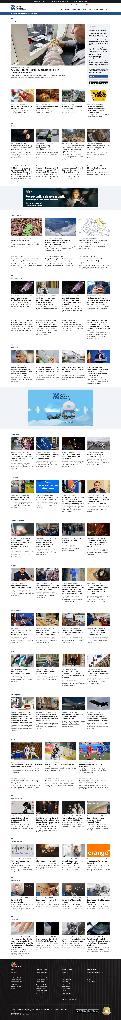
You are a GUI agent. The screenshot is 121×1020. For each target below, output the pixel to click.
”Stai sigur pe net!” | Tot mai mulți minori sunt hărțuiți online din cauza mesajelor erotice (98, 296)
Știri (61, 9)
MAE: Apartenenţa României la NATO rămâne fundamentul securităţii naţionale (98, 71)
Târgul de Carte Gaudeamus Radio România (71, 974)
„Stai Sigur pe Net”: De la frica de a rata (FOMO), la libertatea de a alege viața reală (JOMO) (22, 325)
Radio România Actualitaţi (16, 974)
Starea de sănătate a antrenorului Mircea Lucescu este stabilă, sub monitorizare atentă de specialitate (22, 366)
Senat (88, 979)
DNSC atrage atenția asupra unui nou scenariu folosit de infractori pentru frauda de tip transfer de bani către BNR (22, 174)
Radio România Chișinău (16, 984)
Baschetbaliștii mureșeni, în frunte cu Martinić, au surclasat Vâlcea (94, 784)
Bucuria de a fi (14, 897)
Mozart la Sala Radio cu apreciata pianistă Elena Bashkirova (22, 816)
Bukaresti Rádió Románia (41, 988)
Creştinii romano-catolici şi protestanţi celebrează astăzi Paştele (73, 452)
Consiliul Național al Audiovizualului (94, 983)
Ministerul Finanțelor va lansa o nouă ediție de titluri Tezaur (47, 494)
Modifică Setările (28, 1011)
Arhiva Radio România (66, 977)
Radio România (14, 815)
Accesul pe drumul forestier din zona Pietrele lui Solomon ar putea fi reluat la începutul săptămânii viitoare (73, 145)
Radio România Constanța (41, 977)
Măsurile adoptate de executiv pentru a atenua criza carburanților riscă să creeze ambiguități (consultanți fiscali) (73, 496)
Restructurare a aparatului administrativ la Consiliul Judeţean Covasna (98, 628)
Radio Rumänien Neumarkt (79, 1)
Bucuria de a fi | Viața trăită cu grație (73, 897)
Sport (89, 9)
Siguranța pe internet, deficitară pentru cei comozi (22, 295)
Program (66, 9)
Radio (19, 1011)
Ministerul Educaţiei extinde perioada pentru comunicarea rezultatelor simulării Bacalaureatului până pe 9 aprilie (22, 540)
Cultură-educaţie (14, 538)
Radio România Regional (67, 983)
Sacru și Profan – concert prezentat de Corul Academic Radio (98, 816)
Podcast (73, 9)
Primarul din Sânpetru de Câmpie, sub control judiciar (22, 582)
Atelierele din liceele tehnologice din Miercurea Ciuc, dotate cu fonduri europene (47, 628)
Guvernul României (91, 975)
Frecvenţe (20, 1009)
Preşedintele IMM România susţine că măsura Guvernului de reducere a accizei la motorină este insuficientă (98, 496)
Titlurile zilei (64, 318)
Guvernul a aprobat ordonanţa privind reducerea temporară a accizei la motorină (98, 669)
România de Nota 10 (66, 986)
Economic (64, 104)
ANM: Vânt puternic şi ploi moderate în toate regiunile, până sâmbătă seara (26, 262)
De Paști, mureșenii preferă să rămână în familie (47, 101)
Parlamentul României (91, 977)
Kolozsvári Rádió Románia (41, 990)
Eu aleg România (65, 984)
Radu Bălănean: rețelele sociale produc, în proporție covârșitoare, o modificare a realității (73, 297)
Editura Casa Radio (66, 975)
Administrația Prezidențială (92, 974)
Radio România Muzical (16, 979)
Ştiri (52, 1009)
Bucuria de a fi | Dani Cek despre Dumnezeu (98, 897)
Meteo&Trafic (59, 1009)
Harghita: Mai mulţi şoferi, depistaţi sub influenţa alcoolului (98, 56)
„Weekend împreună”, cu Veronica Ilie (22, 858)
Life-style (95, 9)
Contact (46, 1009)
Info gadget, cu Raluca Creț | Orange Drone (98, 858)
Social (37, 104)
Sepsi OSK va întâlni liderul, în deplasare (60, 783)
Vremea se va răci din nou (26, 232)
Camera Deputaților (91, 981)
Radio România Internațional (17, 981)
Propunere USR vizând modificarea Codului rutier (22, 668)
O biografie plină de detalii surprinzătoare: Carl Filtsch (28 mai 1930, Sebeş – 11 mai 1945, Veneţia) (98, 539)
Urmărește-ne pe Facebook (77, 4)
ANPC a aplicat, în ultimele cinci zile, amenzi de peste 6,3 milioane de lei (98, 144)
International (13, 712)
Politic (12, 669)
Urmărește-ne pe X (105, 4)
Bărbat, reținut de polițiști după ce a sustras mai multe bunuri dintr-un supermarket (98, 49)
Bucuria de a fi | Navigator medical (22, 897)
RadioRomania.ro (14, 972)
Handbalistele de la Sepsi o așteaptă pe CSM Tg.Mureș (26, 784)
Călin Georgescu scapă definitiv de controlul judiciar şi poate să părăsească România (47, 583)
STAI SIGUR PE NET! (15, 295)
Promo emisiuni (14, 858)
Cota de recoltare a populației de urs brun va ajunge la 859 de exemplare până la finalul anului (47, 173)
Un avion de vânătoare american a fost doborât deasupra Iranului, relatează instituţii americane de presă (98, 713)
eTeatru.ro (13, 988)
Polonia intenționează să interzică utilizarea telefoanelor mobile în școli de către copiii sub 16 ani (98, 937)
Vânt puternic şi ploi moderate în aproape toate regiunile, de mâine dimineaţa (60, 262)
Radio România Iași (40, 981)
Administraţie (14, 67)
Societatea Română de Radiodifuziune (95, 972)
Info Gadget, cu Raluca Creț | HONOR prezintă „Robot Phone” (47, 936)
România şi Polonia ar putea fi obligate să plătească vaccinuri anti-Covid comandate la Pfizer (47, 365)
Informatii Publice (37, 1009)
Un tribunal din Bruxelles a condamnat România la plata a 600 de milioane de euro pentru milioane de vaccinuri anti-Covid (98, 585)
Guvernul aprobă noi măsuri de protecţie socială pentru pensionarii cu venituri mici (22, 628)
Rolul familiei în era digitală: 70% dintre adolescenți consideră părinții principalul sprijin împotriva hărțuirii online (47, 326)
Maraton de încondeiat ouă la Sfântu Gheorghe (22, 101)
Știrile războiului (65, 981)
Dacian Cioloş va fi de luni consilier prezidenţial (47, 667)
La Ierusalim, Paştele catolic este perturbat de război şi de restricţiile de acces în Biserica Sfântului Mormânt (98, 42)
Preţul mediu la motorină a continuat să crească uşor (22, 494)
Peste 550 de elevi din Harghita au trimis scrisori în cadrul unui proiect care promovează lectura (47, 539)
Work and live (64, 990)
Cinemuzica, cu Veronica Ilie (47, 857)
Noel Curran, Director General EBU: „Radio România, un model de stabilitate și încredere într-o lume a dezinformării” (47, 817)
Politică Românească (66, 979)
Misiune (13, 1009)
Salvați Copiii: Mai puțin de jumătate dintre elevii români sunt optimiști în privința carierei (98, 103)
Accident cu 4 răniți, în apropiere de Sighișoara (98, 451)
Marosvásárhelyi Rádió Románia (61, 1)
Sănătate (13, 365)
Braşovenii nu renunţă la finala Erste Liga (60, 756)
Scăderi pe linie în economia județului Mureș (73, 101)
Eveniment (13, 104)
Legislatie (27, 1009)
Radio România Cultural (16, 977)
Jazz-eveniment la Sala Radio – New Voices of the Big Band (73, 814)
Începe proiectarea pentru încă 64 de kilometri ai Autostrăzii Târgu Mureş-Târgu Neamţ (94, 263)
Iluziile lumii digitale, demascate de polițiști (73, 324)
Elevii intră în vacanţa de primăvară (73, 537)
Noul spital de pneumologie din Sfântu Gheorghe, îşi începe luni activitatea (73, 365)
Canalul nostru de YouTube (92, 4)
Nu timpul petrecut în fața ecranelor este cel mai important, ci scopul (47, 296)
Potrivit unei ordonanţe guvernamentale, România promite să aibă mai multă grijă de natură (73, 670)
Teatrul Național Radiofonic (16, 986)
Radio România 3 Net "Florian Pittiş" (18, 983)
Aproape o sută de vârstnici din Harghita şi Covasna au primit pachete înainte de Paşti (73, 173)
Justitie (12, 583)
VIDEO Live (103, 9)
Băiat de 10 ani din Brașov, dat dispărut (98, 172)
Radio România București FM (42, 974)
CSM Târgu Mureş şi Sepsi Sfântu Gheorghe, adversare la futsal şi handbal (26, 757)
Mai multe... (92, 76)
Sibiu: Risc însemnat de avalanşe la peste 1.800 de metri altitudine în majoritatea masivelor (60, 234)
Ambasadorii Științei (66, 988)
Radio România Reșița (41, 983)
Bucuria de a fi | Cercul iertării (47, 896)
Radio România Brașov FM (41, 972)
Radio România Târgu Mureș (41, 1)
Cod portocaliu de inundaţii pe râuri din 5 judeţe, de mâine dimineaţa (94, 233)
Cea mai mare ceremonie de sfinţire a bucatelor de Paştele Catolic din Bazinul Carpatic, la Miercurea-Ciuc (98, 63)
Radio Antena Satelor (15, 975)
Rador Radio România (66, 996)
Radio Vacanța (39, 993)
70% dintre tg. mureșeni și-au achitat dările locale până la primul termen (48, 51)
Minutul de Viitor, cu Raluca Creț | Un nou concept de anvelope (73, 936)
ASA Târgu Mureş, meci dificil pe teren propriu (94, 757)
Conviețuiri (64, 972)
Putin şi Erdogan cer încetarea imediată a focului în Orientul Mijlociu (73, 712)
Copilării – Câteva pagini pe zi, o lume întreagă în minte (73, 858)
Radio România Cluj (40, 975)
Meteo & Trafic (82, 9)
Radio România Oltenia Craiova (42, 979)
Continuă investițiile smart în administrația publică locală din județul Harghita (73, 628)
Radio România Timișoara (41, 986)
